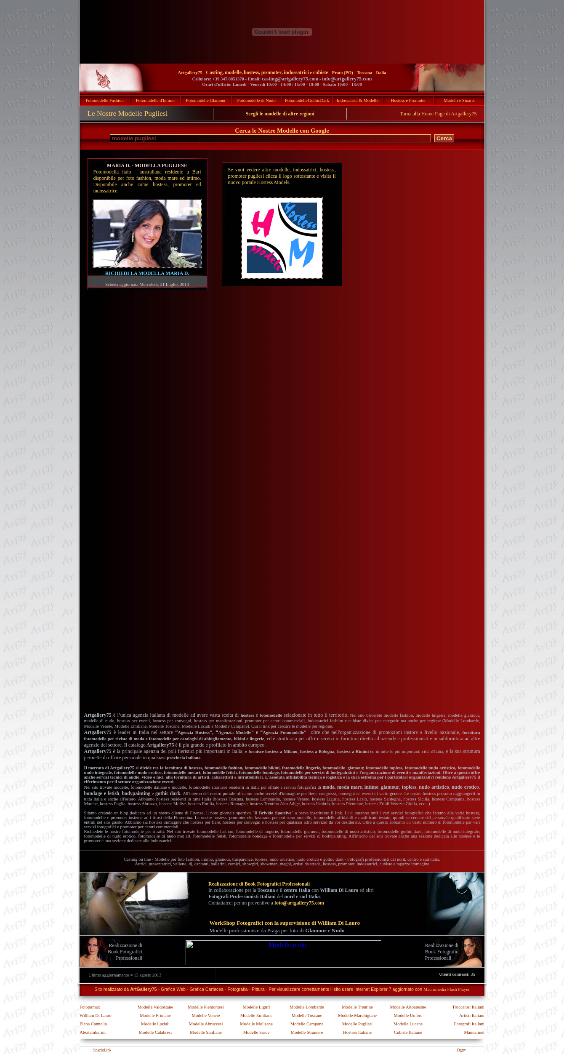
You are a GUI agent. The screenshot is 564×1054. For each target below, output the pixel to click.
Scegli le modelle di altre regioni (280, 114)
